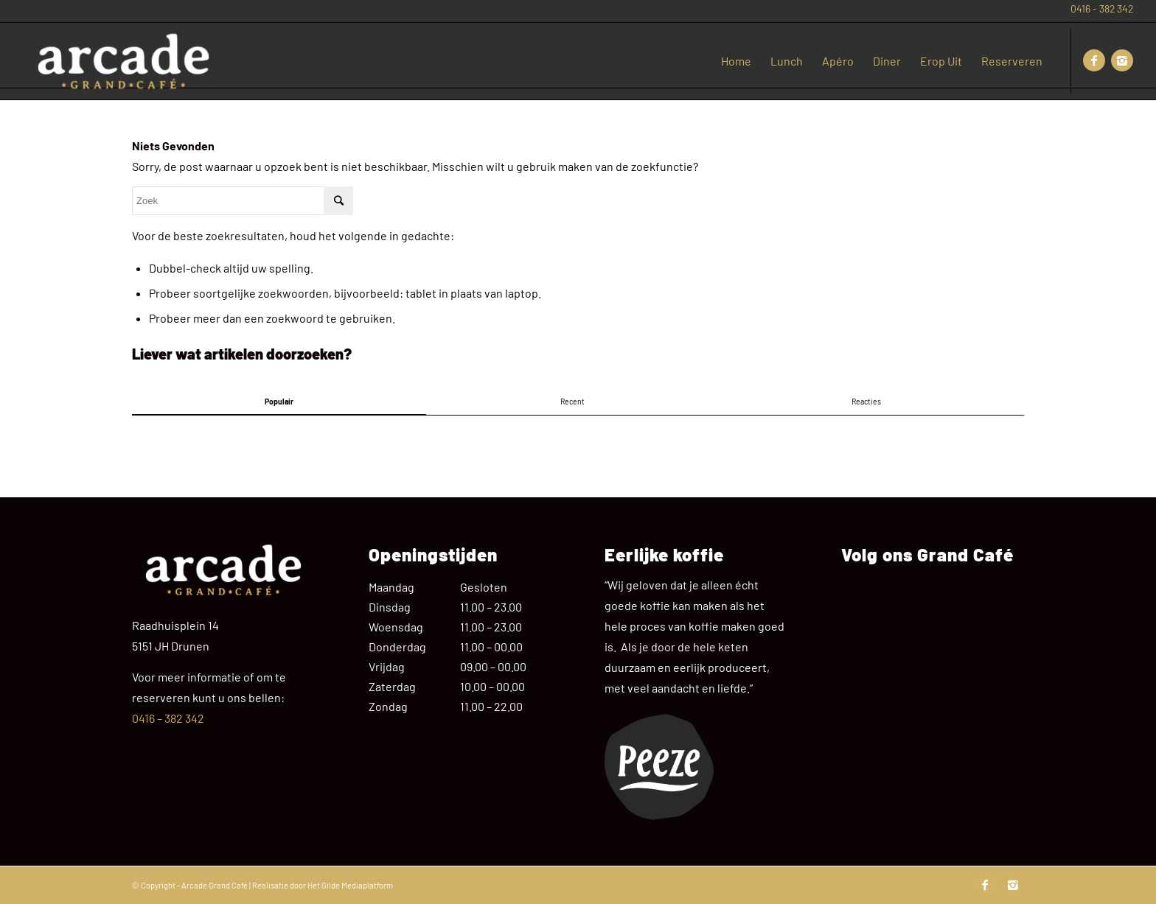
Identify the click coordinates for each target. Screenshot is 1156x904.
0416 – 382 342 (168, 718)
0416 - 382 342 (1101, 8)
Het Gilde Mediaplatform (350, 885)
